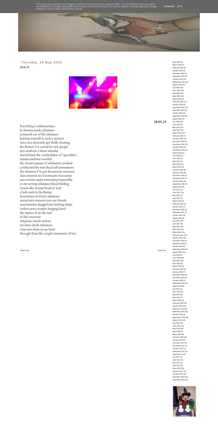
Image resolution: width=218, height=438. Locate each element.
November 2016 (178, 380)
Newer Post (25, 250)
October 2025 (178, 79)
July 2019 (176, 289)
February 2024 (178, 136)
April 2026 (176, 62)
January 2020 (178, 272)
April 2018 (176, 331)
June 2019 (176, 292)
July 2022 (176, 190)
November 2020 (178, 243)
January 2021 (178, 238)
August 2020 (177, 252)
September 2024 (179, 116)
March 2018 (177, 334)
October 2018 (178, 314)
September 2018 (179, 317)
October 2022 (178, 181)
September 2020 (179, 249)
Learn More (169, 6)
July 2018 (176, 323)
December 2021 (178, 210)
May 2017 (176, 363)
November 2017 (178, 346)
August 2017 (177, 354)
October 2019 (178, 280)
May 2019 (176, 294)
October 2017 (178, 348)
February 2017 (178, 371)
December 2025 (178, 73)
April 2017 (176, 365)
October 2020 (178, 246)
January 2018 (178, 340)
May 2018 (176, 328)
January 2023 (178, 173)
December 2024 (178, 107)
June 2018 (176, 326)
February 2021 (178, 235)
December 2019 (178, 275)
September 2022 (179, 184)
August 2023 (177, 153)
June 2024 (176, 124)
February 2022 (178, 204)
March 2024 (177, 133)
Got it (179, 6)
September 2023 (179, 150)
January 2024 (178, 138)
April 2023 (176, 164)
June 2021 (176, 224)
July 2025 (176, 87)
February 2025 (178, 102)
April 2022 (176, 198)
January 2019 (178, 306)
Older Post (162, 250)
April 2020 (176, 263)
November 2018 (178, 311)
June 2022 (176, 192)
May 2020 (176, 260)
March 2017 (177, 368)
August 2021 (177, 218)
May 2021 (176, 226)
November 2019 (178, 277)
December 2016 (178, 377)
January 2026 (178, 70)
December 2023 (178, 141)
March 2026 (177, 65)
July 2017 (176, 357)
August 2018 (177, 320)
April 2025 (176, 96)
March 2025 (177, 99)
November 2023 (178, 144)
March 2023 (177, 167)
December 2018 (178, 309)
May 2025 (176, 93)
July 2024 (176, 121)
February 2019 (178, 303)
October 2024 (178, 113)
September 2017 (179, 351)
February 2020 (178, 269)
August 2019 (177, 286)
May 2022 (176, 195)
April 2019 (176, 297)
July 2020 (176, 255)
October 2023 (178, 147)
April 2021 (176, 229)
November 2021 (178, 212)
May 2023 (176, 161)
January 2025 (178, 104)
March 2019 (177, 300)
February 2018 (178, 337)
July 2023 (176, 155)
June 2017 (176, 360)
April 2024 (176, 130)
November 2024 (178, 110)
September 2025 (179, 82)
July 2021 (176, 221)
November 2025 (178, 76)
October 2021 (178, 215)
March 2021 (177, 232)
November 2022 (178, 178)
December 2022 (178, 175)
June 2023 (176, 158)
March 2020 (177, 266)
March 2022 (177, 201)
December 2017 (178, 343)
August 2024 (177, 119)
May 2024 (176, 127)
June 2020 (176, 258)
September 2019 (179, 283)
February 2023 (178, 170)
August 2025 (177, 85)
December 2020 (178, 241)
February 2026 (178, 68)
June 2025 (176, 90)
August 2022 (177, 187)
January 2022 (178, 207)
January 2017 (178, 374)
